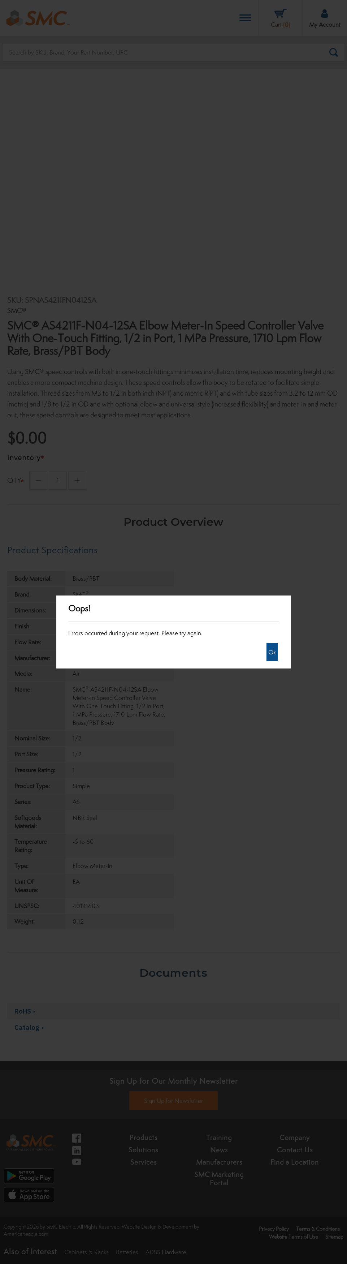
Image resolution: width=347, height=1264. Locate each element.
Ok (272, 652)
